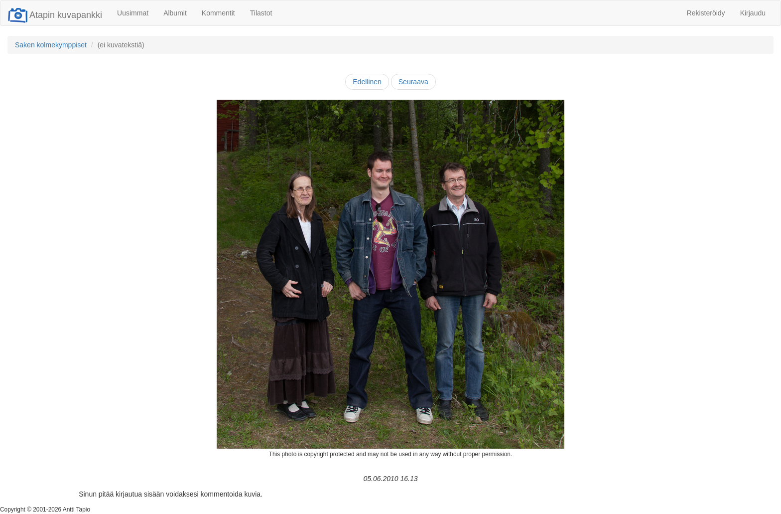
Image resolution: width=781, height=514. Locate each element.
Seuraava (413, 82)
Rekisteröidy (706, 13)
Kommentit (218, 13)
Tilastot (261, 13)
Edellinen (367, 82)
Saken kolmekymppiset (51, 45)
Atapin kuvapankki (55, 15)
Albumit (175, 13)
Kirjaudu (753, 13)
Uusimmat (132, 13)
